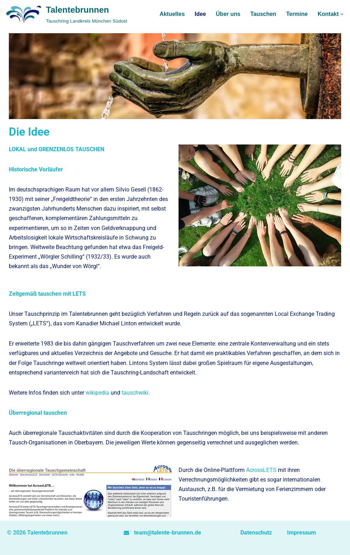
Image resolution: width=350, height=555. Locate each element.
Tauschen (263, 14)
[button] (341, 14)
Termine (297, 14)
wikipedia (97, 392)
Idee (200, 14)
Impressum (301, 532)
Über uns (228, 14)
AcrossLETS (261, 470)
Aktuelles (172, 14)
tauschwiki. (136, 392)
